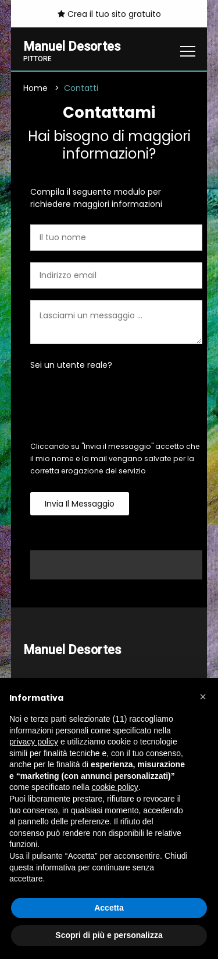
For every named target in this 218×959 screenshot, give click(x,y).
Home (35, 88)
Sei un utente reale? (71, 365)
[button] (203, 696)
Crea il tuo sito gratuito (109, 14)
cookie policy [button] (115, 787)
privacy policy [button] (33, 741)
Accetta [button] (109, 907)
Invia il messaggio (80, 504)
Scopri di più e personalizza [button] (108, 935)
